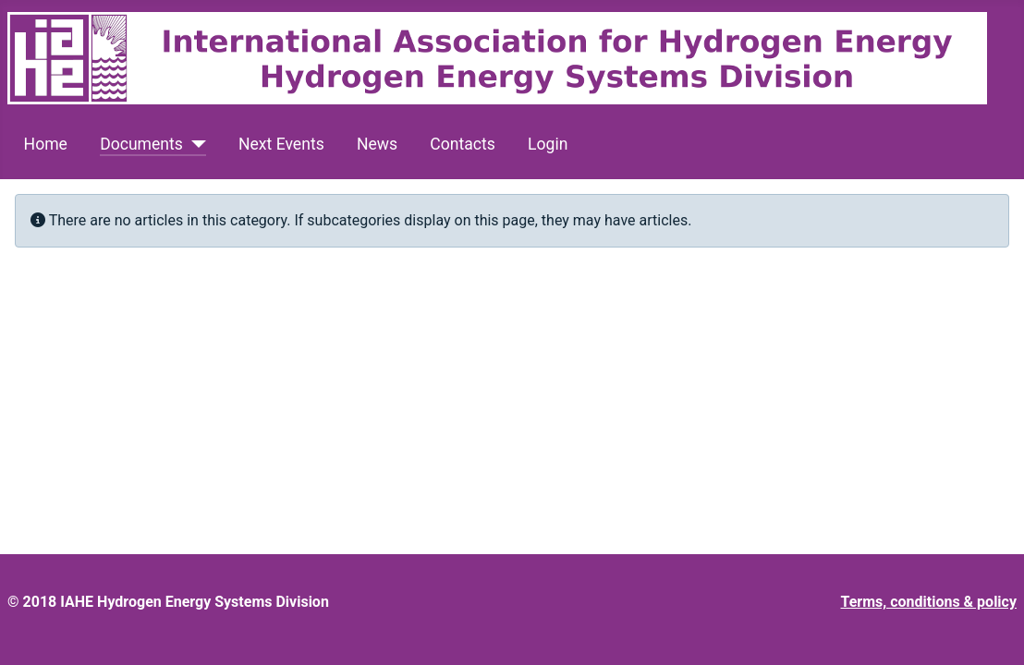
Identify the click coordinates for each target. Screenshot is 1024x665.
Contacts (462, 144)
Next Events (281, 144)
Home (45, 144)
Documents (141, 144)
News (377, 144)
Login (547, 144)
